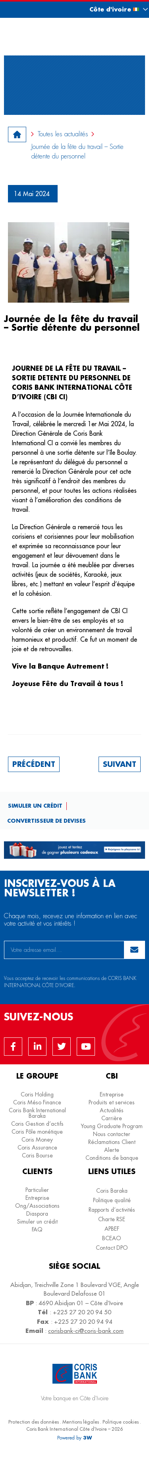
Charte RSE (111, 1219)
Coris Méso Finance (37, 1102)
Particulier (37, 1189)
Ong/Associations (37, 1205)
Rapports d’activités (112, 1209)
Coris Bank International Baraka (37, 1113)
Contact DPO (112, 1247)
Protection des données (33, 1422)
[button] (111, 9)
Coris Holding (37, 1094)
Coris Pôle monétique (37, 1131)
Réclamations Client (111, 1142)
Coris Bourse (37, 1155)
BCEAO (111, 1238)
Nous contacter (111, 1134)
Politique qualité (112, 1200)
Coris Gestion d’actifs (37, 1123)
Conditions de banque (111, 1157)
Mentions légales (80, 1422)
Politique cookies (121, 1422)
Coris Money (37, 1139)
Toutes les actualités (63, 134)
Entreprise (112, 1094)
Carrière (111, 1118)
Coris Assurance (37, 1147)
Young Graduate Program (112, 1126)
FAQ (37, 1229)
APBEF (111, 1228)
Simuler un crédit (35, 805)
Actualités (112, 1110)
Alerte (111, 1149)
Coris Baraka (112, 1190)
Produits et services (112, 1102)
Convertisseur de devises (46, 820)
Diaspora (37, 1213)
